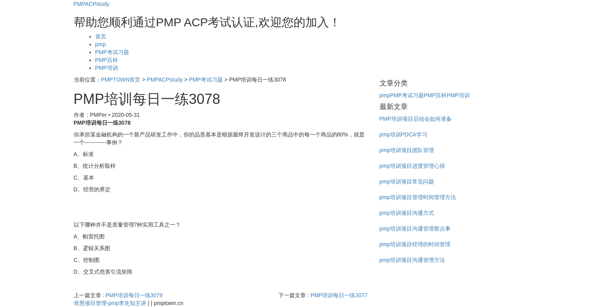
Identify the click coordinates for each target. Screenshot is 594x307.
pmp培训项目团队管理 (407, 150)
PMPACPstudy (92, 4)
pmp (100, 44)
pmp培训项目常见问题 (407, 181)
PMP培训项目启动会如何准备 (416, 119)
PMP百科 (106, 60)
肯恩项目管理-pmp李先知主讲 (110, 303)
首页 (100, 36)
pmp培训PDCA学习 (403, 134)
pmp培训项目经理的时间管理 (415, 244)
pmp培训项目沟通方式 (407, 213)
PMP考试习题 (112, 52)
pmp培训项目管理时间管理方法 (418, 197)
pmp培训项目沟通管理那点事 (415, 228)
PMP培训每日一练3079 (133, 295)
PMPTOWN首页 (121, 79)
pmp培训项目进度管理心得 (412, 166)
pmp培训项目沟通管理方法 (412, 260)
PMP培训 (106, 68)
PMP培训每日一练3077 (339, 295)
